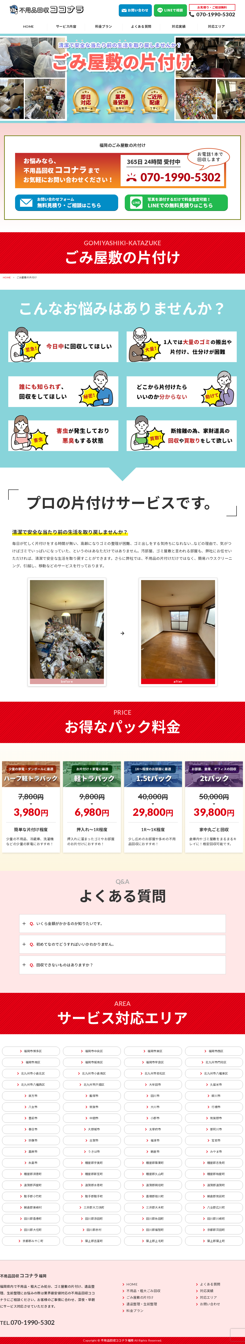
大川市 (152, 1107)
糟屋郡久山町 (153, 1174)
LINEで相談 (170, 10)
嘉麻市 (31, 1151)
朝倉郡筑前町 (214, 1196)
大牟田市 (153, 1084)
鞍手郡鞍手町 (92, 1196)
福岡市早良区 (153, 1062)
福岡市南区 (30, 1062)
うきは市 (92, 1151)
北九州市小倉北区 (31, 1073)
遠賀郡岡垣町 (153, 1185)
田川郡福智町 (153, 1230)
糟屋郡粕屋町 (214, 1174)
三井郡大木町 (153, 1207)
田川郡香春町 (31, 1218)
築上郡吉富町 (92, 1241)
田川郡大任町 (31, 1230)
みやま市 (214, 1151)
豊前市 (31, 1118)
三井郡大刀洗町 (92, 1207)
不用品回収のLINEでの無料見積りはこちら (176, 202)
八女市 (31, 1107)
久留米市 (214, 1084)
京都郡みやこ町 (31, 1241)
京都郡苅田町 (214, 1230)
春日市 (31, 1129)
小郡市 (152, 1118)
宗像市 (31, 1140)
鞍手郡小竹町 (31, 1196)
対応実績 (179, 26)
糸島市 (31, 1162)
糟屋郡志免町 (214, 1162)
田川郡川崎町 (214, 1218)
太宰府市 (153, 1129)
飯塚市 (92, 1095)
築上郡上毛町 (153, 1241)
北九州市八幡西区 (31, 1084)
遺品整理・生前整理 (140, 1304)
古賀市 (92, 1140)
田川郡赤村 (92, 1230)
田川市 (152, 1095)
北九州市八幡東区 (214, 1073)
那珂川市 (214, 1129)
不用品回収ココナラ (47, 9)
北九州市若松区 (153, 1073)
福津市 (152, 1140)
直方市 (31, 1095)
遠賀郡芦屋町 (31, 1185)
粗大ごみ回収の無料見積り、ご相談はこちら (66, 202)
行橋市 (214, 1107)
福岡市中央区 (92, 1051)
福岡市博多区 (31, 1051)
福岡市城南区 (92, 1062)
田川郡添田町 (92, 1218)
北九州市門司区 (214, 1062)
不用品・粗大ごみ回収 (141, 1291)
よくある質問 (141, 26)
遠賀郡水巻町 (92, 1185)
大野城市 (92, 1129)
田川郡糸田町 (153, 1218)
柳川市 (214, 1095)
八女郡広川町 (214, 1207)
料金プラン (103, 26)
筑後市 (92, 1107)
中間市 (92, 1118)
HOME (28, 26)
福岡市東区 (153, 1051)
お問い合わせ (135, 10)
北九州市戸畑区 (92, 1084)
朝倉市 (152, 1151)
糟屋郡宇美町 (92, 1162)
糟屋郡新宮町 (92, 1174)
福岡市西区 (214, 1051)
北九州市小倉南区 (92, 1073)
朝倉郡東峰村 (31, 1207)
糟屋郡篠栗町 (153, 1162)
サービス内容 (66, 26)
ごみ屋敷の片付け (138, 1297)
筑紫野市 (214, 1118)
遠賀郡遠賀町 (214, 1185)
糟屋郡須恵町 (31, 1174)
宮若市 (214, 1140)
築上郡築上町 (214, 1241)
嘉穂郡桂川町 (153, 1196)
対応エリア (216, 26)
